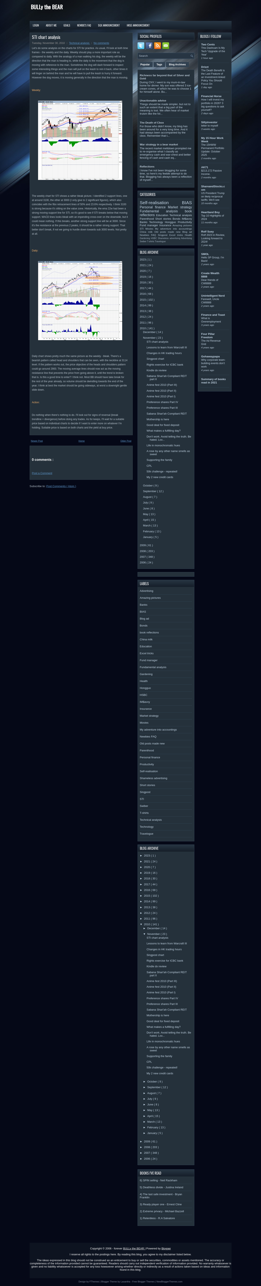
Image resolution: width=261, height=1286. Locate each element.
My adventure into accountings (173, 228)
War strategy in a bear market (159, 144)
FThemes (95, 1281)
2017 (143, 288)
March (147, 525)
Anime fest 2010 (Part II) (161, 390)
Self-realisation (161, 202)
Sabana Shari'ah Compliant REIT (167, 413)
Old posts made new (168, 231)
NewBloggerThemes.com (169, 1281)
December (149, 332)
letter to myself (209, 125)
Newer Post (37, 441)
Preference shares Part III (162, 407)
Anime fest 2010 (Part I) (161, 396)
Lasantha (126, 1281)
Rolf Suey (207, 231)
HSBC (154, 238)
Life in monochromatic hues (163, 445)
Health (188, 235)
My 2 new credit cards (160, 477)
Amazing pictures (182, 225)
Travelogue (160, 241)
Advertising (186, 238)
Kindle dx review (157, 370)
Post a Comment (42, 473)
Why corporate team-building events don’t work (213, 363)
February (149, 531)
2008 (143, 551)
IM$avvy (187, 218)
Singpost (163, 235)
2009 (143, 545)
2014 (143, 305)
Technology (157, 222)
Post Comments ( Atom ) (61, 486)
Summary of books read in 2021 (213, 381)
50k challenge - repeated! (162, 471)
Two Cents (208, 44)
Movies (150, 228)
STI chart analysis (46, 37)
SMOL (205, 254)
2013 (143, 311)
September (150, 491)
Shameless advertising (169, 238)
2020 (143, 270)
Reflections (147, 166)
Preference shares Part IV (162, 402)
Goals (67, 25)
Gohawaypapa (210, 356)
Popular (145, 64)
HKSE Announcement (138, 25)
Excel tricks (177, 235)
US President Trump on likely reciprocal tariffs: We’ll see (213, 196)
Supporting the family (159, 459)
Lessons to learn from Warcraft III (167, 347)
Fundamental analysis (162, 211)
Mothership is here (158, 419)
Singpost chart (155, 358)
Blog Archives (177, 64)
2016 (143, 293)
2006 (143, 562)
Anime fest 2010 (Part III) (162, 384)
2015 (143, 299)
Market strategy (180, 207)
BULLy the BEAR (47, 7)
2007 (143, 556)
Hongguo (171, 222)
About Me (51, 25)
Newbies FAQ (149, 235)
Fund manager (149, 225)
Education (163, 215)
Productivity (185, 222)
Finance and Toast (213, 314)
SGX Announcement (109, 25)
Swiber (143, 241)
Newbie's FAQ (84, 25)
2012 (143, 316)
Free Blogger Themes (143, 1281)
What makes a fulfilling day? (164, 430)
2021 (143, 265)
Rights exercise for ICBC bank (165, 364)
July (146, 502)
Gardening (145, 238)
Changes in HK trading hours (164, 353)
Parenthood (147, 218)
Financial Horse (211, 96)
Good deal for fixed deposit (163, 425)
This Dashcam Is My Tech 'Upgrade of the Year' (213, 51)
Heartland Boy (210, 212)
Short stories (163, 218)
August (147, 496)
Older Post (126, 441)
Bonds (177, 218)
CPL (149, 465)
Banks (144, 222)
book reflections (149, 632)
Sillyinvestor (209, 122)
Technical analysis (79, 43)
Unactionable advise (153, 100)
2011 (143, 322)
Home (81, 441)
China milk (147, 231)
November (149, 337)
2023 (143, 259)
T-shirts (151, 241)
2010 (143, 328)
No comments (101, 43)
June (146, 508)
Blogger (166, 1248)
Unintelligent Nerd (213, 295)
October (148, 485)
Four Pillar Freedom (208, 335)
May (146, 514)
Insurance (165, 225)
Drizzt (205, 67)
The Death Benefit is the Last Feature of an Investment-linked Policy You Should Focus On (213, 77)
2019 (143, 276)
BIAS (187, 202)
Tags (159, 64)
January (148, 537)
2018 (143, 282)
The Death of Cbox (152, 122)
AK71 (204, 167)
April (146, 519)
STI (143, 228)
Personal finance (154, 207)
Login (36, 25)
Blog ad (187, 231)
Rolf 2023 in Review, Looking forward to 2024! (213, 238)
